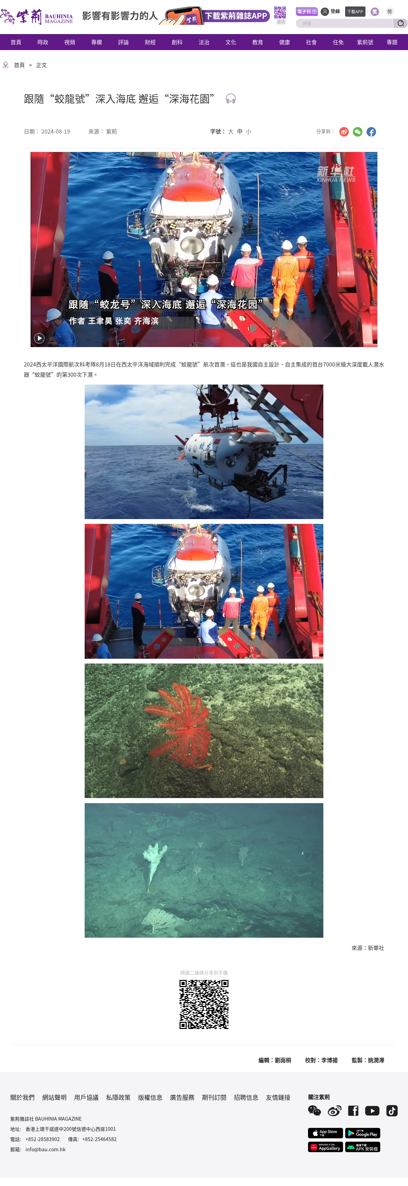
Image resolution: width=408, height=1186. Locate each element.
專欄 (96, 42)
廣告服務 (182, 1097)
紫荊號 (365, 42)
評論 (123, 42)
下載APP (355, 11)
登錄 (335, 11)
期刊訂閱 (214, 1097)
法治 (204, 42)
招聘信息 (246, 1097)
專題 (392, 42)
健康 (284, 42)
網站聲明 (54, 1097)
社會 (311, 42)
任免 (338, 42)
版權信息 (150, 1097)
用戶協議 (86, 1097)
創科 (177, 42)
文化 (230, 42)
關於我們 (22, 1097)
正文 (41, 64)
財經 (150, 42)
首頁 (16, 42)
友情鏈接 (278, 1097)
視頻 (69, 42)
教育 (257, 42)
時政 (42, 42)
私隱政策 (118, 1097)
